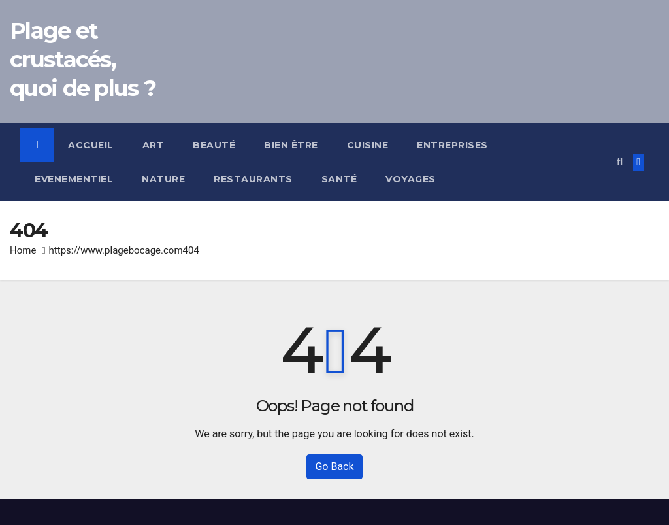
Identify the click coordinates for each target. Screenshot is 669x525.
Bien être (291, 145)
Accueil (91, 145)
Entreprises (452, 145)
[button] (620, 162)
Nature (163, 179)
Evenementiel (74, 179)
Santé (339, 179)
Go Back (334, 466)
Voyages (410, 179)
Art (153, 145)
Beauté (214, 145)
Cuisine (368, 145)
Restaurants (253, 179)
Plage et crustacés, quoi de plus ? (82, 59)
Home (23, 250)
